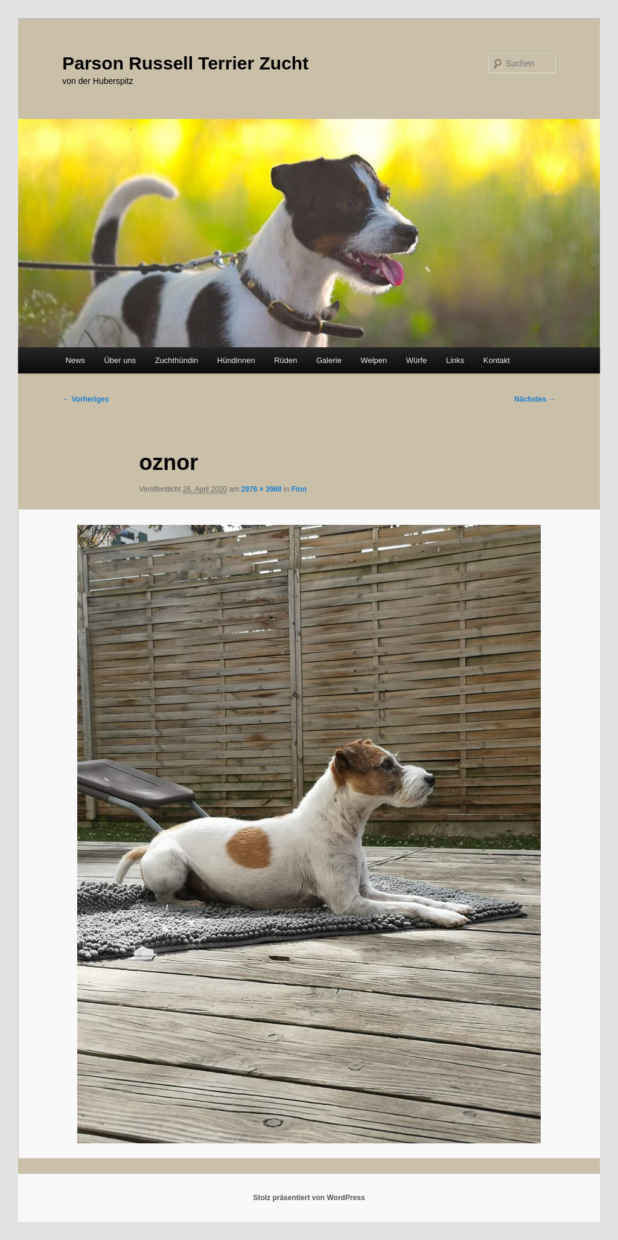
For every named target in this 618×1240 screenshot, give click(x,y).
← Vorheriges (85, 399)
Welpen (373, 360)
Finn (299, 489)
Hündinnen (236, 360)
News (75, 360)
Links (455, 360)
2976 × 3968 (261, 489)
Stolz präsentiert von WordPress (309, 1197)
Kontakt (496, 360)
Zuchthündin (177, 360)
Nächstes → (535, 399)
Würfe (416, 360)
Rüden (285, 360)
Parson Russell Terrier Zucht (185, 63)
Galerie (329, 360)
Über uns (120, 360)
